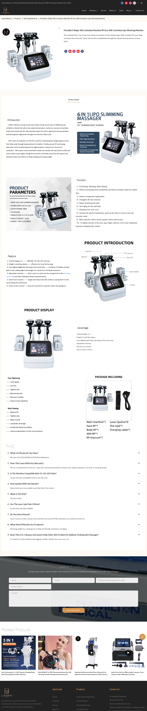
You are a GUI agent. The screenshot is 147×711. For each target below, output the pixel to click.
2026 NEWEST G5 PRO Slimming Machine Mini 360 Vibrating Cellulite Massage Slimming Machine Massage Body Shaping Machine (54, 673)
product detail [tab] (73, 100)
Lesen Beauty (6, 19)
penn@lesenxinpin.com (122, 704)
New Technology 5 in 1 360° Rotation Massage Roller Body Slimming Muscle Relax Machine (18, 673)
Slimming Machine (30, 19)
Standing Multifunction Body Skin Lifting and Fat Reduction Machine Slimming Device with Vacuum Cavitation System (91, 673)
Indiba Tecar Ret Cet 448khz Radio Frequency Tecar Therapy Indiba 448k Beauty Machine (127, 673)
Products (17, 19)
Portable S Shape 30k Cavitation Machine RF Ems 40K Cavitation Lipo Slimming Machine (72, 19)
